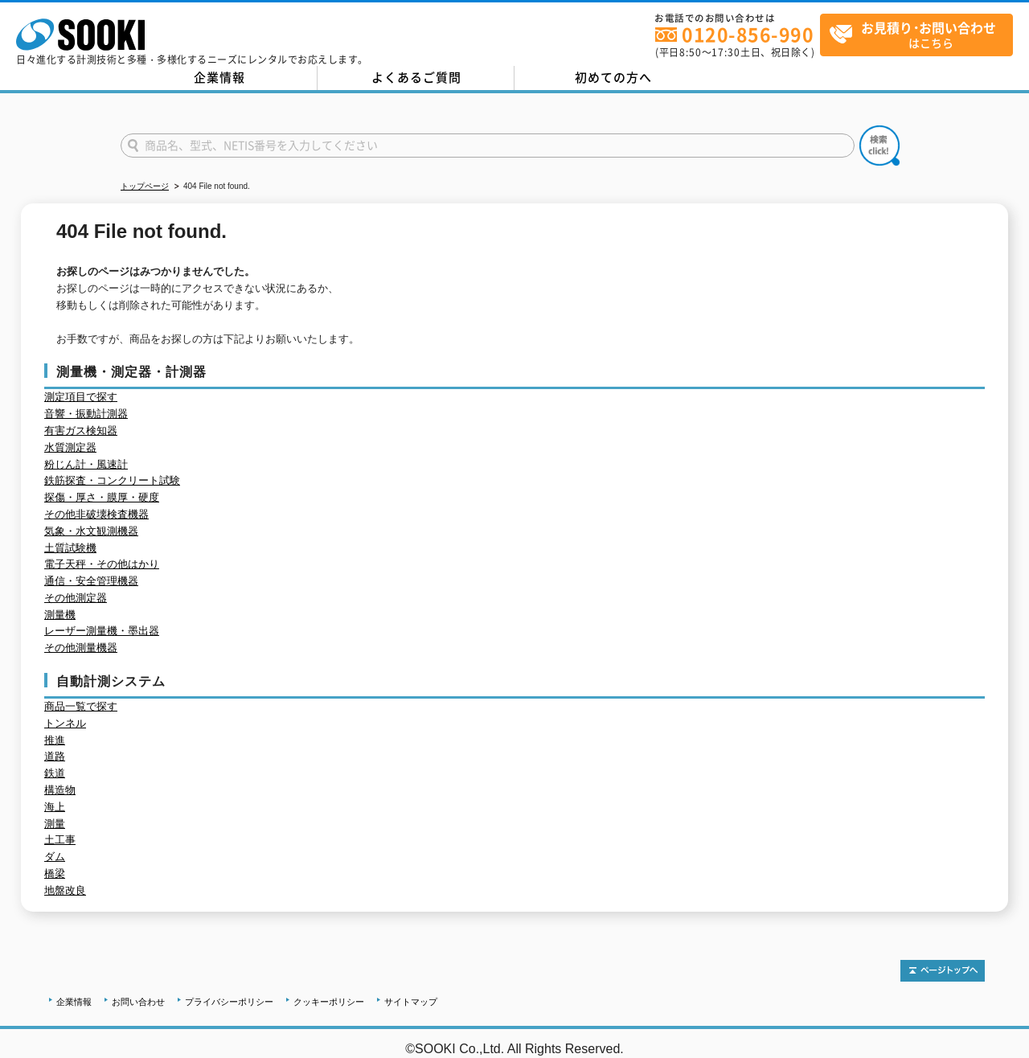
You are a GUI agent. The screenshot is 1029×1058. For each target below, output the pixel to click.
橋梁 (54, 873)
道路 (54, 756)
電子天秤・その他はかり (101, 564)
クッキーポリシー (328, 1002)
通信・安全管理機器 (91, 581)
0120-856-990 (748, 34)
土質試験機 (70, 548)
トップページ (145, 186)
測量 (54, 824)
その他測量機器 (80, 648)
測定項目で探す (80, 397)
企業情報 (219, 77)
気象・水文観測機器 (91, 531)
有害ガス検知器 (80, 430)
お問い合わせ (138, 1002)
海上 (54, 807)
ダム (54, 857)
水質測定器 (70, 447)
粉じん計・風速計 (86, 464)
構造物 (60, 790)
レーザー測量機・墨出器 (101, 631)
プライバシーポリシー (229, 1002)
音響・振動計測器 (86, 414)
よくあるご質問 (416, 77)
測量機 (60, 615)
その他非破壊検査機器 (96, 514)
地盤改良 (65, 890)
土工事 (60, 840)
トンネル (65, 723)
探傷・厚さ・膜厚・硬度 (101, 497)
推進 (54, 740)
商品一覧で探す (80, 706)
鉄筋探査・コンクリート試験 (112, 480)
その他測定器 (75, 598)
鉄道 (54, 773)
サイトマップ (410, 1002)
